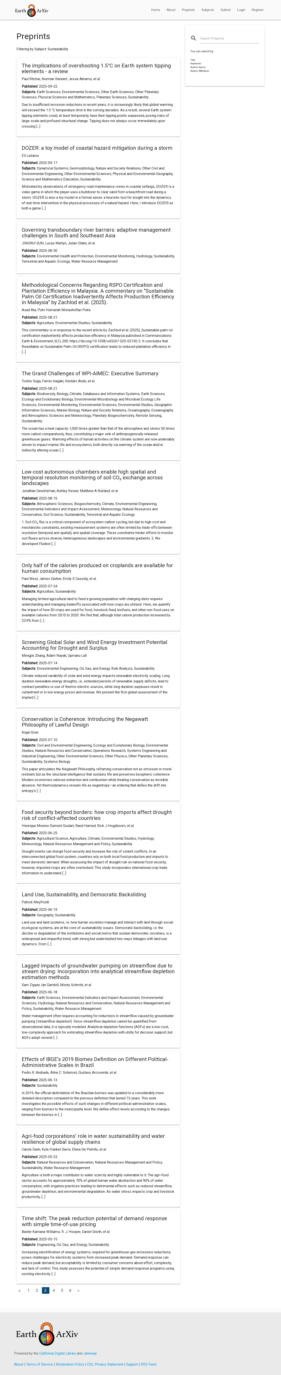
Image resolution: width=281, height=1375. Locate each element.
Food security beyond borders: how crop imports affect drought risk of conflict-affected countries (97, 815)
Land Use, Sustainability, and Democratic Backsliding (84, 894)
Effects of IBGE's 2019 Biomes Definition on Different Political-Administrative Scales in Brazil (95, 1062)
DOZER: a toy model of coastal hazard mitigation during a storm (97, 148)
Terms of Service (39, 1364)
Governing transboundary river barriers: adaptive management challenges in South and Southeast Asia (96, 233)
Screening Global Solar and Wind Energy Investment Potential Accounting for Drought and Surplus (94, 645)
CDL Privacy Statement (105, 1364)
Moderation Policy (70, 1364)
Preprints (188, 10)
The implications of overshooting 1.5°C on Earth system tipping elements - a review (96, 68)
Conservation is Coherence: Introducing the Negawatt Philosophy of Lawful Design (85, 722)
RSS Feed (148, 1364)
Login (241, 10)
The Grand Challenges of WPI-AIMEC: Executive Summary (90, 373)
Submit (226, 10)
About (171, 10)
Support (132, 1364)
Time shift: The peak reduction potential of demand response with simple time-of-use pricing (94, 1221)
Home (155, 10)
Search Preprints (212, 38)
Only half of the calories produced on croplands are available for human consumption (97, 568)
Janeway (90, 1353)
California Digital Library (57, 1353)
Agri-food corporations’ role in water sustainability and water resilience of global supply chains (93, 1139)
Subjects (208, 10)
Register (258, 10)
